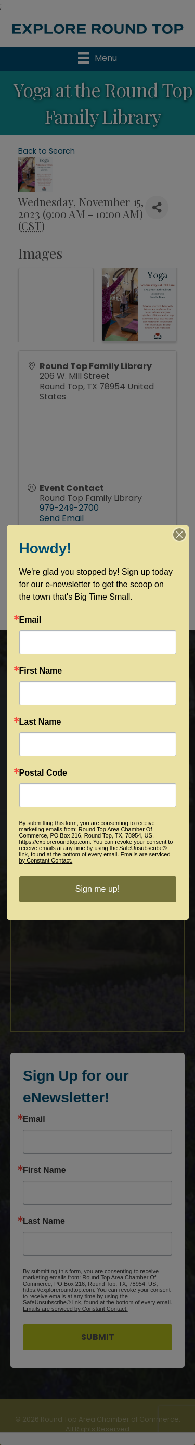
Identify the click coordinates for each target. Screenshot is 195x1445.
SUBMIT (97, 1337)
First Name (44, 1170)
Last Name (44, 1221)
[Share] (156, 207)
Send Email (62, 518)
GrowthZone (123, 605)
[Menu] (97, 58)
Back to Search (46, 151)
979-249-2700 (69, 508)
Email (34, 1119)
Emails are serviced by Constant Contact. (75, 1308)
